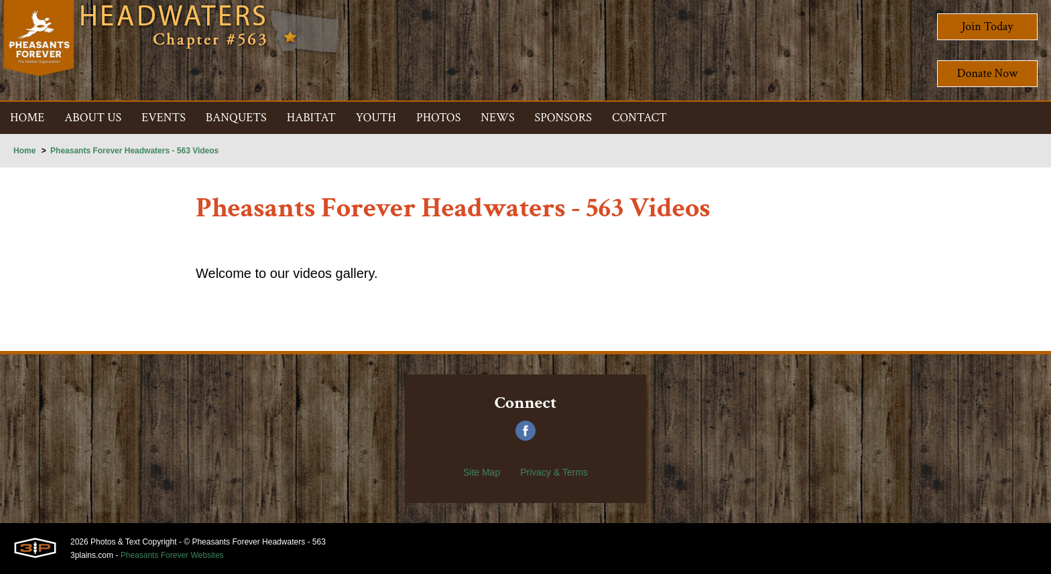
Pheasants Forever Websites (172, 555)
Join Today (987, 26)
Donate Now (987, 73)
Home (24, 150)
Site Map (481, 472)
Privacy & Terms (554, 472)
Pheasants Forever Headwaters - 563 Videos (134, 150)
